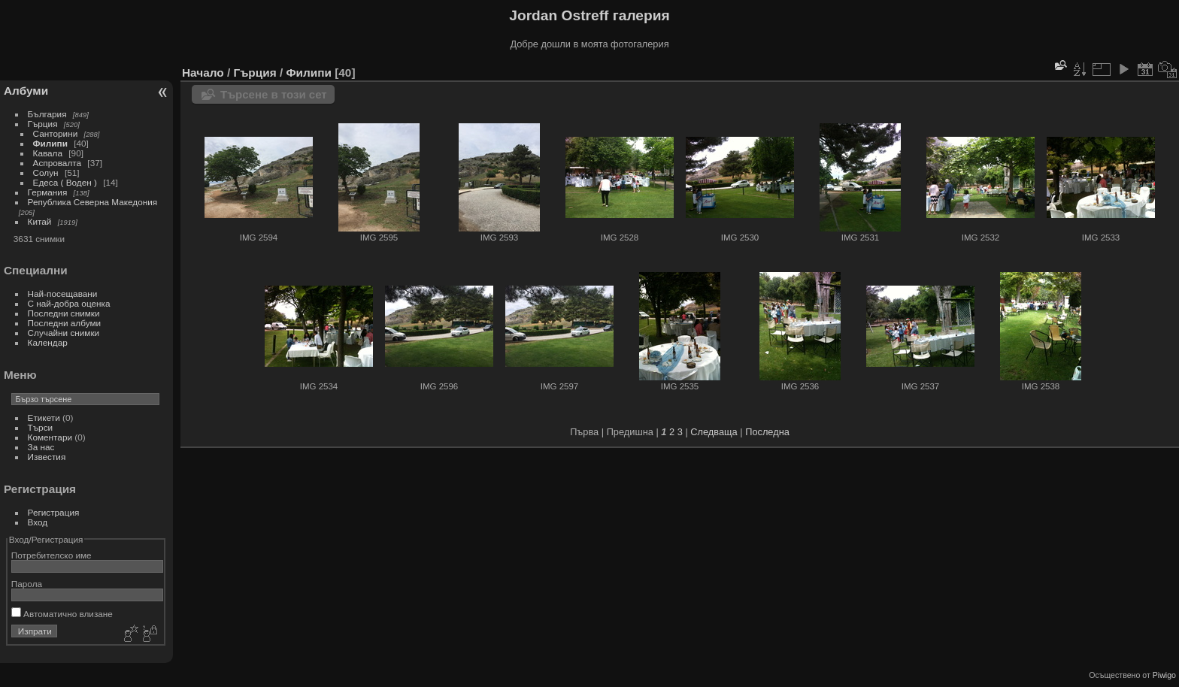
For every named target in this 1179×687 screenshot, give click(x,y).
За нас (41, 447)
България (47, 114)
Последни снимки (64, 313)
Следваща (713, 431)
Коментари (50, 437)
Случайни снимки (64, 332)
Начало (203, 72)
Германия (48, 192)
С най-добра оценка (69, 303)
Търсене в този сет (273, 94)
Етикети (44, 417)
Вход (38, 522)
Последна (767, 431)
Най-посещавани (63, 293)
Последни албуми (65, 323)
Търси (40, 427)
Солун (46, 172)
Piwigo (1164, 674)
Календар (48, 342)
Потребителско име (51, 555)
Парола (26, 584)
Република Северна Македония (93, 202)
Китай (40, 221)
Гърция (43, 124)
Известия (47, 457)
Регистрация (54, 512)
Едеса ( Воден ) (65, 182)
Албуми (26, 90)
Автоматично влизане (62, 614)
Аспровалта (57, 163)
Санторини (55, 133)
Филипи (50, 143)
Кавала (47, 153)
